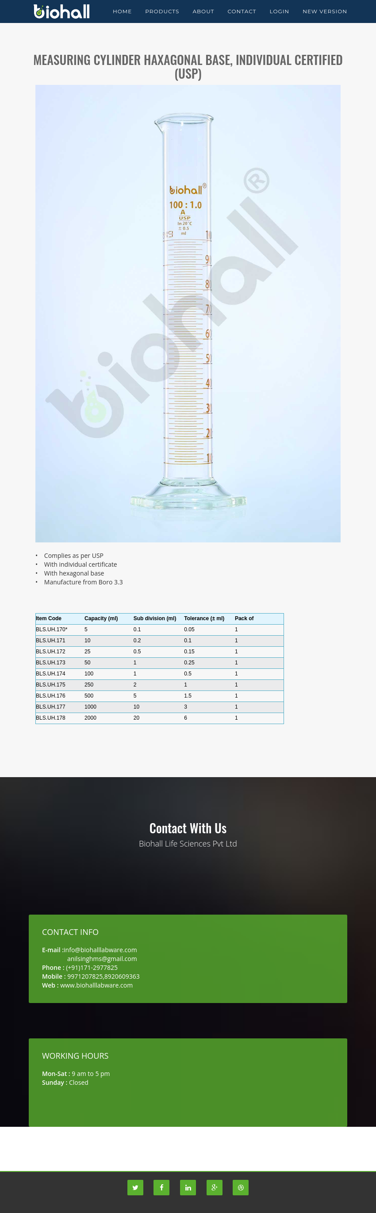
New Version (325, 22)
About (203, 22)
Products (162, 22)
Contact (241, 22)
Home (122, 22)
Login (279, 22)
